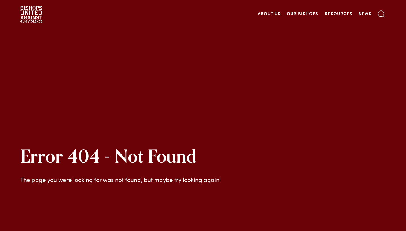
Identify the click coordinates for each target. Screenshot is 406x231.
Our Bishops (302, 13)
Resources (338, 13)
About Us (269, 13)
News (365, 13)
